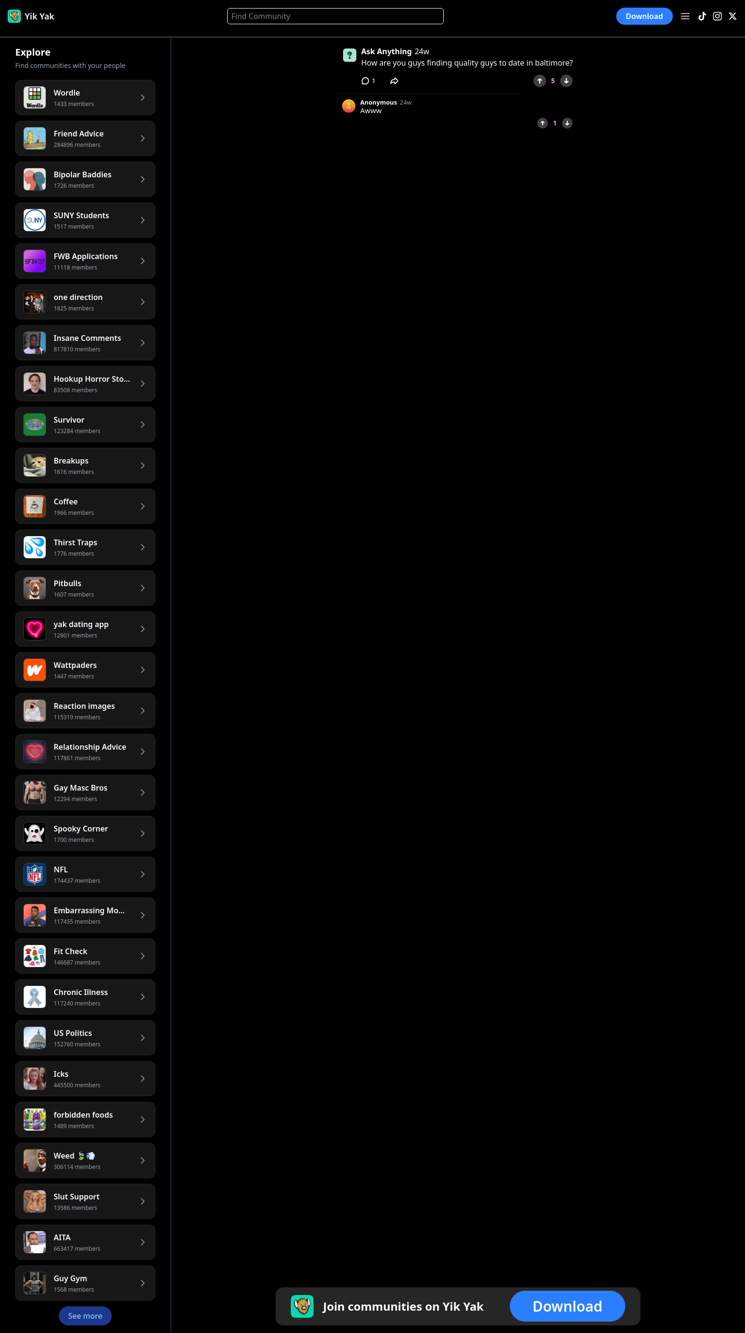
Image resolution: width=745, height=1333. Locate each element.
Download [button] (644, 16)
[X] (732, 16)
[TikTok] (702, 16)
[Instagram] (717, 16)
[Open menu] (685, 16)
